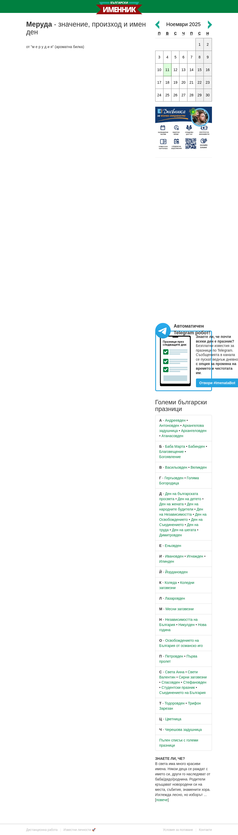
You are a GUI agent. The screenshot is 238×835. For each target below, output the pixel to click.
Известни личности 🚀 (79, 830)
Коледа (171, 583)
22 (200, 82)
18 (167, 82)
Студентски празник (178, 687)
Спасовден (170, 682)
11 (167, 70)
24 (159, 95)
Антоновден (169, 425)
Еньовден (173, 546)
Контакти (205, 830)
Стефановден (194, 682)
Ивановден (174, 556)
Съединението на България (182, 693)
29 (200, 95)
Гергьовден (174, 478)
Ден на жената (171, 504)
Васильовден (176, 467)
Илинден (166, 561)
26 (175, 95)
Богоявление (170, 457)
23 (208, 82)
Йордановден (176, 572)
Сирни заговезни (193, 677)
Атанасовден (172, 436)
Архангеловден (194, 431)
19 (175, 82)
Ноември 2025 (183, 24)
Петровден (174, 656)
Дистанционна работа (42, 830)
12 (175, 70)
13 (184, 70)
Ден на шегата (184, 530)
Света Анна (174, 672)
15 (200, 70)
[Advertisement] (86, 91)
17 (159, 82)
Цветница (173, 719)
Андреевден (175, 420)
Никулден (186, 625)
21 (192, 82)
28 (192, 95)
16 (208, 70)
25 (167, 95)
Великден (199, 467)
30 (208, 95)
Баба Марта (175, 446)
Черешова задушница (183, 730)
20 (184, 82)
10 (159, 70)
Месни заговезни (180, 609)
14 (192, 70)
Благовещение (171, 452)
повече (162, 800)
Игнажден (195, 556)
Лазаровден (175, 598)
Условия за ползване (178, 830)
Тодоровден (175, 703)
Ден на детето (189, 499)
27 (184, 95)
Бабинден (196, 446)
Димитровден (170, 535)
